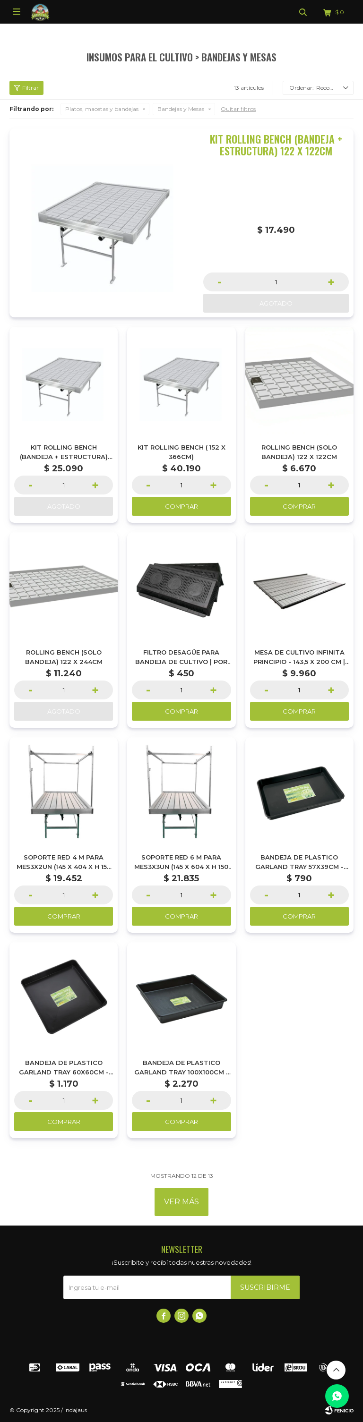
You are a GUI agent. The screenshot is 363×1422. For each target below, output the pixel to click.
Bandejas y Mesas (180, 108)
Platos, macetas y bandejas (101, 108)
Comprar (181, 506)
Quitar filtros (238, 108)
